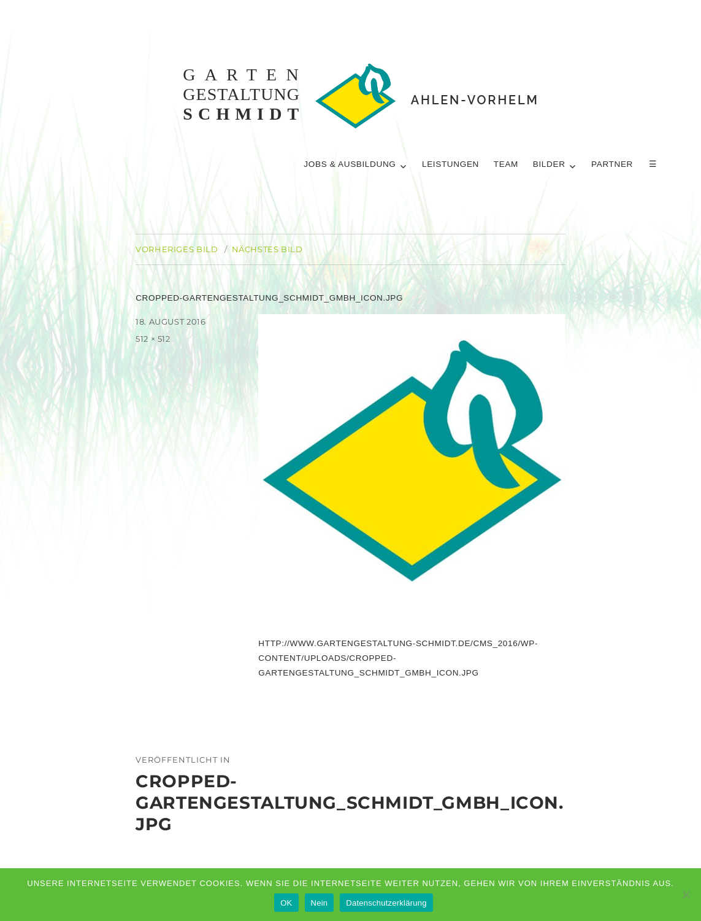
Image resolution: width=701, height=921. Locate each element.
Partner (613, 164)
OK (286, 903)
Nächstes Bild (267, 249)
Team (506, 164)
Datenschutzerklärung (386, 903)
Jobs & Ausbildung (350, 164)
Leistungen (450, 164)
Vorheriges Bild (177, 249)
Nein (319, 903)
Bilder (549, 164)
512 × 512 (153, 339)
